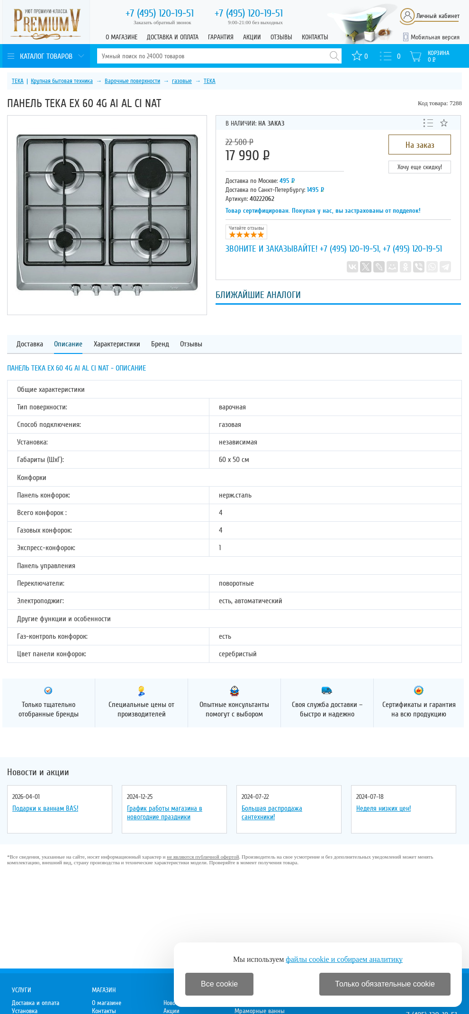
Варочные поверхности (132, 81)
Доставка (30, 344)
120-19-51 (160, 13)
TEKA (18, 81)
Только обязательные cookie (385, 984)
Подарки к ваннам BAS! (45, 808)
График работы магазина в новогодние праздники (164, 812)
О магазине (121, 37)
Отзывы (281, 37)
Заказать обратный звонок (162, 22)
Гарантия (221, 37)
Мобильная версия (435, 37)
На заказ (420, 145)
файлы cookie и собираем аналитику (344, 959)
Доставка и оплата (172, 37)
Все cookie (219, 984)
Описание (68, 344)
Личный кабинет (438, 16)
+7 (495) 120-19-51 (349, 249)
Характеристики (117, 344)
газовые (182, 81)
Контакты (315, 37)
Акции (252, 37)
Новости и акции (38, 772)
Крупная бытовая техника (62, 81)
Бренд (160, 344)
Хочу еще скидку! (419, 167)
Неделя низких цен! (383, 808)
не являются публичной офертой (203, 857)
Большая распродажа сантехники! (272, 812)
